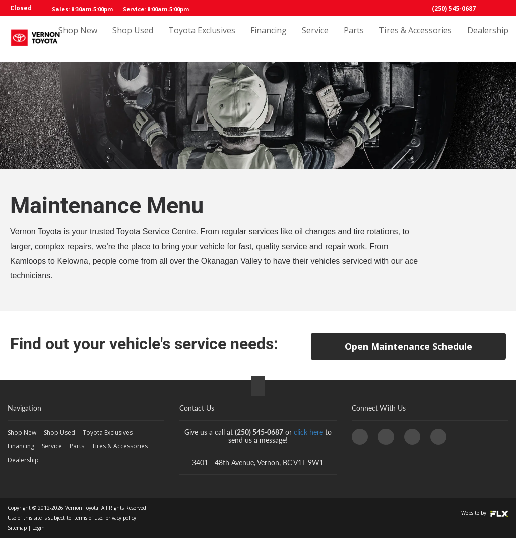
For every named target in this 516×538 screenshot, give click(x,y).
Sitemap (17, 527)
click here (308, 432)
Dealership (487, 38)
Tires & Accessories (415, 38)
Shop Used (132, 38)
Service (315, 38)
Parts (354, 38)
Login (38, 527)
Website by (484, 512)
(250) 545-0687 (454, 8)
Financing (268, 38)
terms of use (88, 517)
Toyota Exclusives (201, 38)
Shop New (77, 38)
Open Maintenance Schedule (408, 346)
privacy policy (120, 517)
